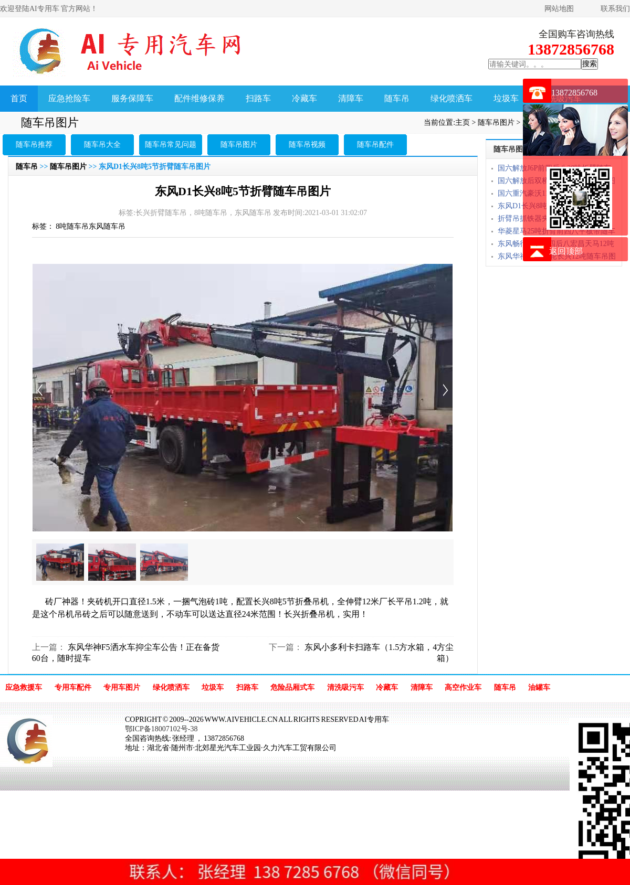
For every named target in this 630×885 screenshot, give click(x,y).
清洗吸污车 (345, 687)
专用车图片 (121, 687)
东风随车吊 (107, 226)
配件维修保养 (199, 98)
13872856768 (574, 92)
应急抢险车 (69, 98)
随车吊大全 (102, 144)
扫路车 (258, 98)
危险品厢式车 (292, 687)
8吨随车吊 (72, 226)
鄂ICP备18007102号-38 (161, 729)
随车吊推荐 (34, 144)
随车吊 (397, 98)
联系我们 (615, 9)
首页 (18, 98)
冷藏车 (304, 98)
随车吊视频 (307, 144)
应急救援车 (23, 687)
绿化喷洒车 (451, 98)
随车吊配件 (375, 144)
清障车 (350, 98)
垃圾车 (506, 98)
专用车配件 (73, 687)
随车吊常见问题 (170, 144)
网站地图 (559, 9)
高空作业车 (463, 687)
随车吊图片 (496, 122)
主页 (462, 122)
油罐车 (539, 687)
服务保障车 (132, 98)
